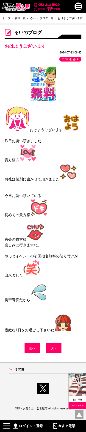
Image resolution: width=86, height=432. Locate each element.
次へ (53, 348)
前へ (32, 348)
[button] (78, 6)
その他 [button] (19, 369)
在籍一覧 (20, 18)
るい (33, 18)
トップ (6, 18)
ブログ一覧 (46, 18)
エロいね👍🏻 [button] (70, 59)
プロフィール (77, 405)
